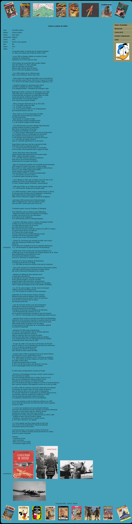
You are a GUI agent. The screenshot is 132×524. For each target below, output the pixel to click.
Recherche (118, 28)
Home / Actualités (121, 25)
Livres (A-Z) (119, 32)
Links (117, 39)
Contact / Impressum (122, 36)
